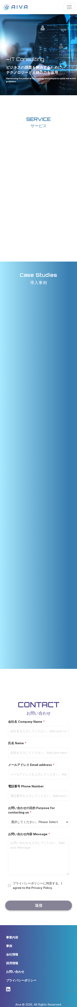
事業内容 (12, 937)
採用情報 (12, 963)
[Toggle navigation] (69, 7)
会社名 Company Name (38, 726)
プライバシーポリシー (21, 980)
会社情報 (12, 954)
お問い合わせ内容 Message (38, 854)
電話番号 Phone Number (38, 791)
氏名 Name (38, 748)
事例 (9, 946)
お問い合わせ (15, 972)
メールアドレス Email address (38, 769)
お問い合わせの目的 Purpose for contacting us (38, 815)
